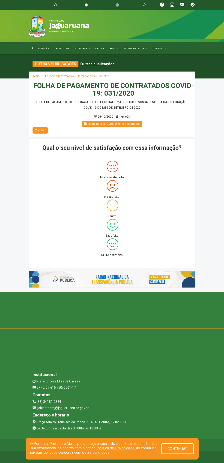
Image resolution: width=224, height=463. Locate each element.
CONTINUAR (177, 449)
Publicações (86, 76)
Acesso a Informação (59, 76)
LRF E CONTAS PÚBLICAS (134, 48)
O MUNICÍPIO (45, 48)
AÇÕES (114, 48)
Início (36, 76)
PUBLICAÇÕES (159, 48)
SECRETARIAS (82, 48)
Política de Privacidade (115, 448)
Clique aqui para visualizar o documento (112, 123)
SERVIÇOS (100, 48)
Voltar (40, 130)
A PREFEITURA (63, 48)
